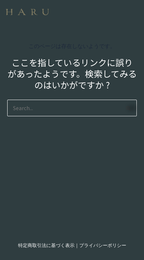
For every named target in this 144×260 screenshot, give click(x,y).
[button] (101, 9)
